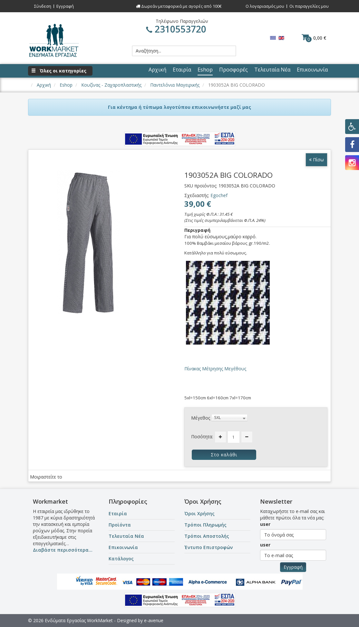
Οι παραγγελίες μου (309, 6)
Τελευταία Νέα (126, 536)
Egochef (219, 195)
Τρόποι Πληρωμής (205, 525)
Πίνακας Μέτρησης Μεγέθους (215, 369)
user (265, 524)
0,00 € (314, 37)
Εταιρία (118, 513)
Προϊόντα (120, 525)
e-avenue (153, 620)
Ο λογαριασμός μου (265, 6)
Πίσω (316, 160)
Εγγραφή (65, 6)
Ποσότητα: (202, 436)
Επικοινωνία (123, 547)
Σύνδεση (42, 6)
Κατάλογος (121, 559)
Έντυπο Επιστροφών (208, 547)
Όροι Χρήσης (199, 513)
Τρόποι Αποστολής (206, 536)
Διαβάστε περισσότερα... (62, 550)
